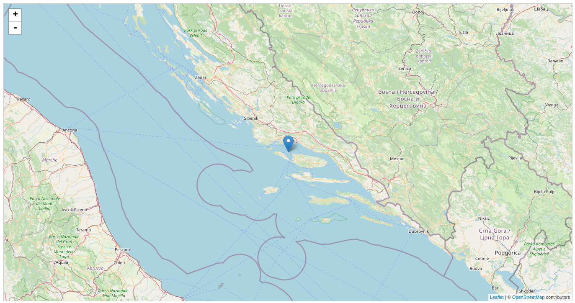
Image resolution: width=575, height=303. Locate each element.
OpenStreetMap (528, 297)
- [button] (15, 28)
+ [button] (15, 15)
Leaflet (497, 297)
